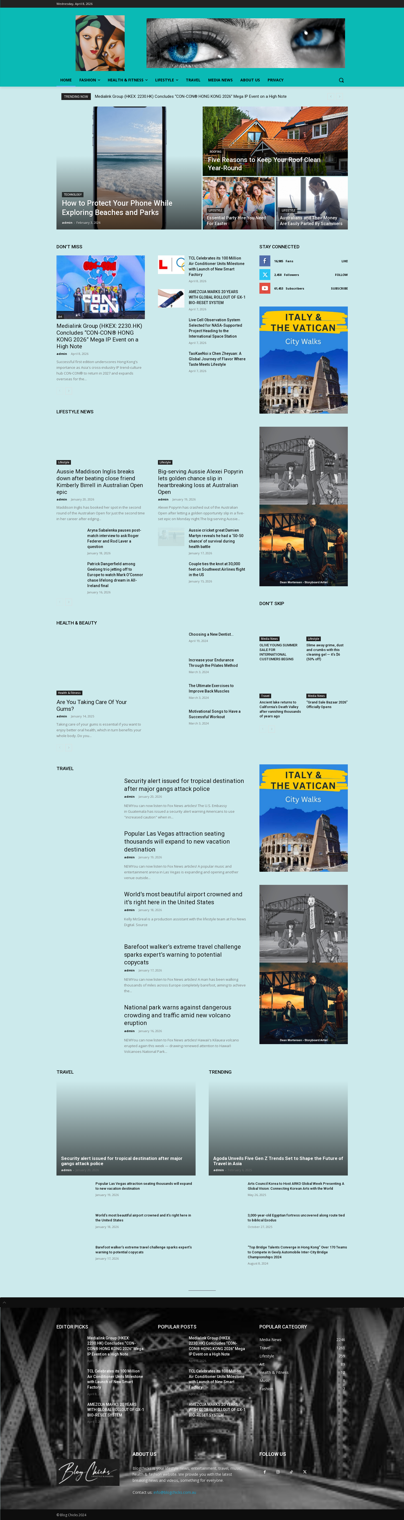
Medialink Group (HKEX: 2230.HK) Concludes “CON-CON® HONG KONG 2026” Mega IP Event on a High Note (191, 96)
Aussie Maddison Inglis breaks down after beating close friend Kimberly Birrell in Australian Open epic (99, 481)
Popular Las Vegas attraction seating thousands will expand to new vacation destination (177, 841)
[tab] (202, 1302)
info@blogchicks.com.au (175, 1492)
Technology (73, 194)
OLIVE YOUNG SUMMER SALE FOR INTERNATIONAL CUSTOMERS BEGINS (278, 652)
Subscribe (339, 288)
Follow (341, 275)
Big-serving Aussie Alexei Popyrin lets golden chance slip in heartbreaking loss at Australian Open (200, 481)
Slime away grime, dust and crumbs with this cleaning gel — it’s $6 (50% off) (324, 652)
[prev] (330, 96)
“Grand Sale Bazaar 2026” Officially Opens (327, 704)
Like (345, 261)
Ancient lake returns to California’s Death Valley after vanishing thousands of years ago (280, 709)
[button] (341, 80)
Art (60, 317)
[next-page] (68, 390)
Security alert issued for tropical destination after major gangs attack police (121, 1161)
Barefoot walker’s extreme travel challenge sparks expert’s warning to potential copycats (182, 954)
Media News (269, 639)
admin (61, 354)
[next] (339, 96)
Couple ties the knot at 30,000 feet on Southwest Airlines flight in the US (217, 569)
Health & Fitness (69, 693)
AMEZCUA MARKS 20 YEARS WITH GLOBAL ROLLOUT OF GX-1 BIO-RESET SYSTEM (217, 297)
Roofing (216, 151)
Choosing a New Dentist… (211, 634)
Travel (265, 696)
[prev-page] (59, 390)
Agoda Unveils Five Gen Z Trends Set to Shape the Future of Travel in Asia (278, 1161)
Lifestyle (215, 210)
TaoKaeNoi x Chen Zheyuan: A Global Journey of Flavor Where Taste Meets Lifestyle (217, 359)
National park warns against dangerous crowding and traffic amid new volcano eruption (177, 1015)
